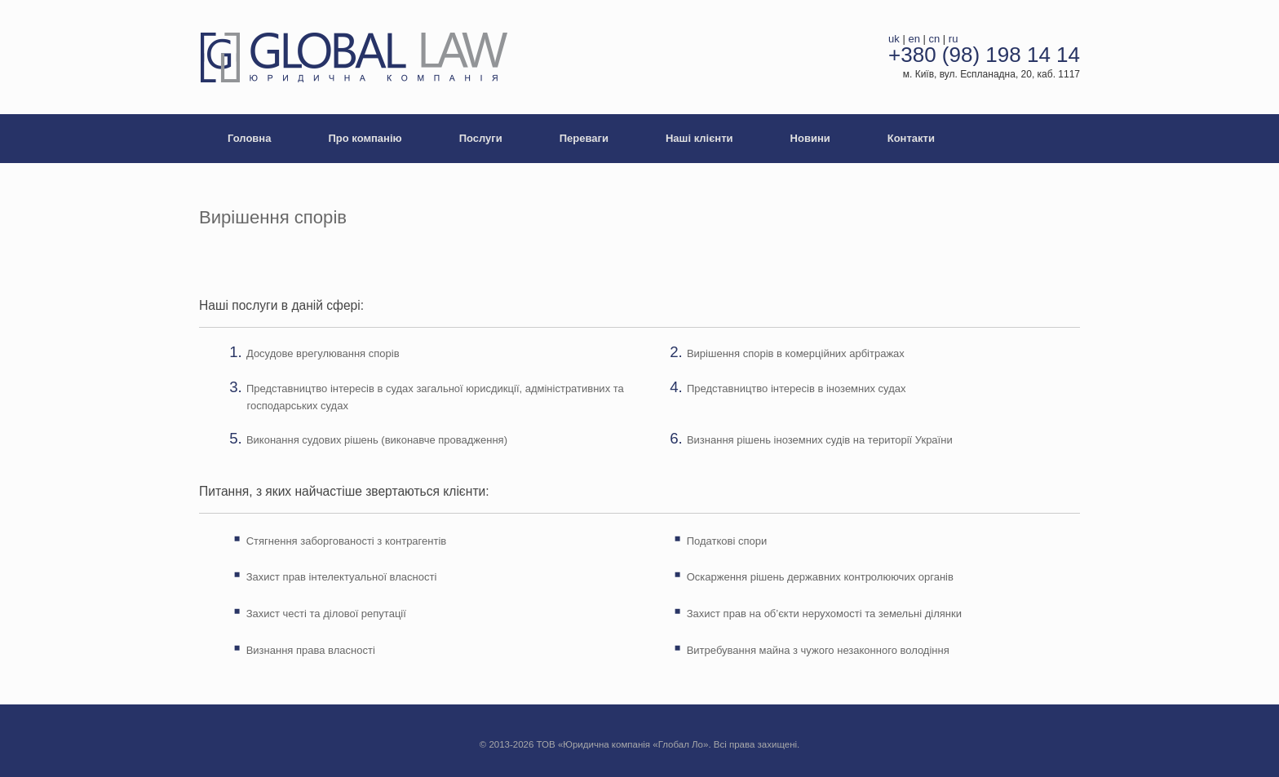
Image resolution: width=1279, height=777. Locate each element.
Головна (249, 138)
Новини (810, 138)
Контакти (911, 138)
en (913, 39)
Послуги (480, 138)
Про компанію (364, 138)
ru (953, 39)
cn (934, 39)
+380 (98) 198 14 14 (984, 54)
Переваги (584, 138)
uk (894, 39)
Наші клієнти (699, 138)
